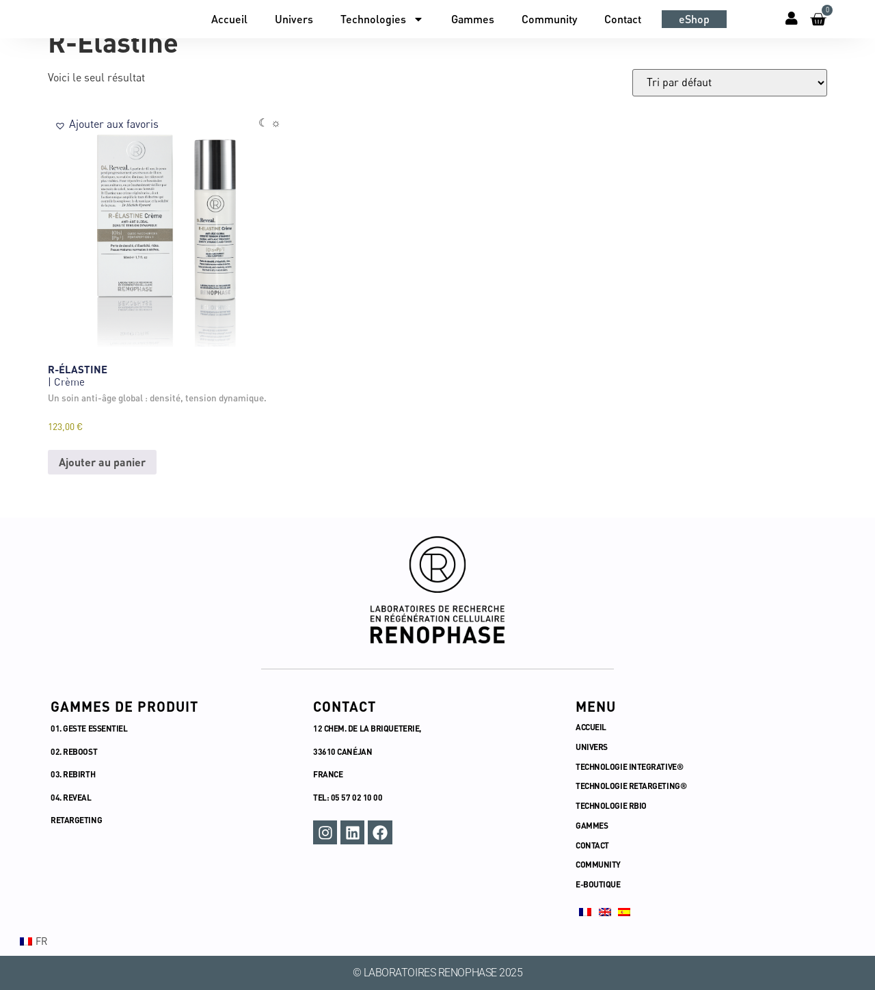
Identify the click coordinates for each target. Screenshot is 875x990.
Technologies (382, 19)
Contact (622, 18)
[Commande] (729, 82)
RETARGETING (76, 820)
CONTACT (592, 845)
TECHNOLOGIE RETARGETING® (632, 785)
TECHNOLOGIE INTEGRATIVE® (630, 766)
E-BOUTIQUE (598, 884)
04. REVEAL (71, 797)
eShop (694, 18)
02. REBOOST (74, 751)
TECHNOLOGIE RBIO (612, 805)
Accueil (229, 18)
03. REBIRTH (73, 774)
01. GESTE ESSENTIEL (89, 728)
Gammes (472, 18)
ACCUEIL (591, 727)
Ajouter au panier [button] (102, 461)
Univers (294, 18)
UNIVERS (592, 746)
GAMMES (592, 825)
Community (549, 18)
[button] (107, 123)
